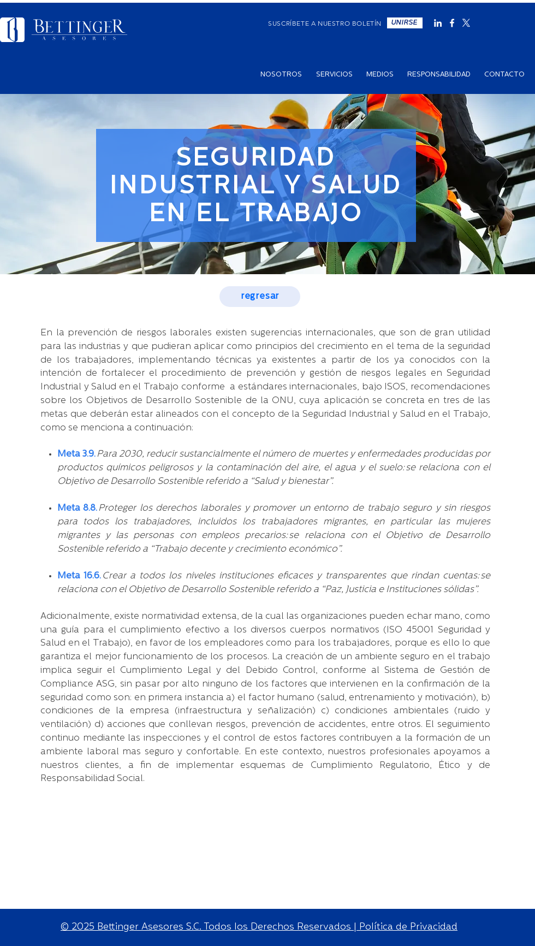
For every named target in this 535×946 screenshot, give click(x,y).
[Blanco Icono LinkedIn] (437, 22)
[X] (466, 22)
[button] (405, 22)
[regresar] (259, 296)
